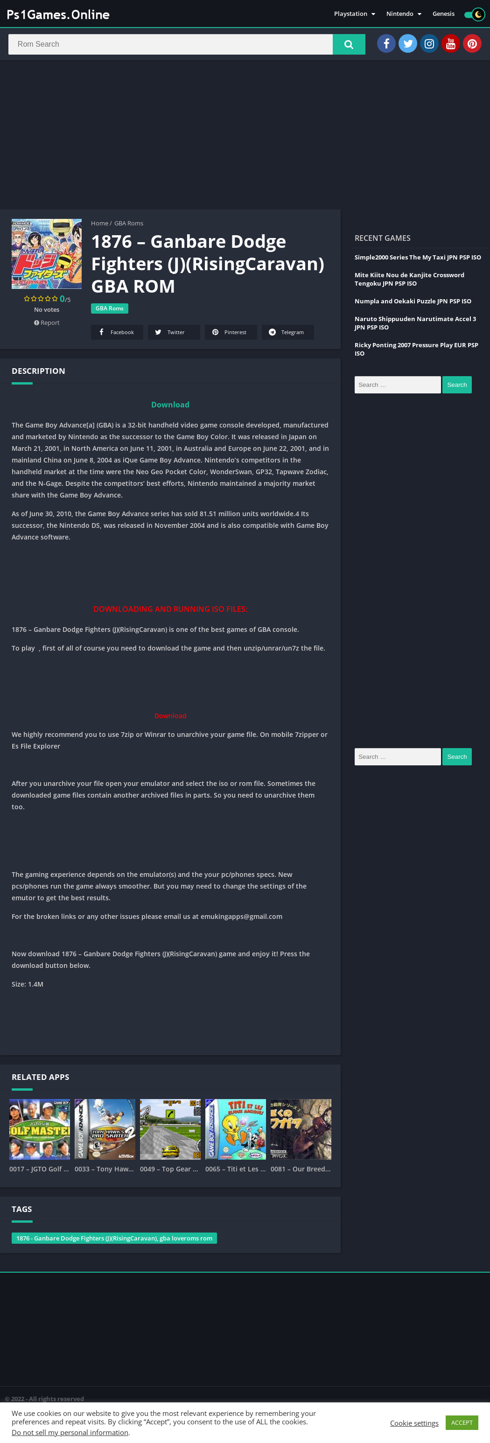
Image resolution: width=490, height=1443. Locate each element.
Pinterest (228, 334)
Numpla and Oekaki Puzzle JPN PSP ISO (413, 303)
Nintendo (399, 14)
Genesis (444, 14)
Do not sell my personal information (70, 1432)
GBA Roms (128, 225)
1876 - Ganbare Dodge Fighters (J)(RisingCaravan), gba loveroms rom (114, 1240)
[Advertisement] (245, 137)
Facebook (115, 334)
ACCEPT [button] (462, 1422)
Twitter (169, 334)
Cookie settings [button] (414, 1423)
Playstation (350, 14)
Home (99, 225)
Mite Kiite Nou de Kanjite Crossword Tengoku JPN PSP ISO (409, 281)
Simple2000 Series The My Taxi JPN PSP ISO (418, 259)
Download (170, 407)
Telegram (285, 334)
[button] (345, 45)
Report (47, 325)
